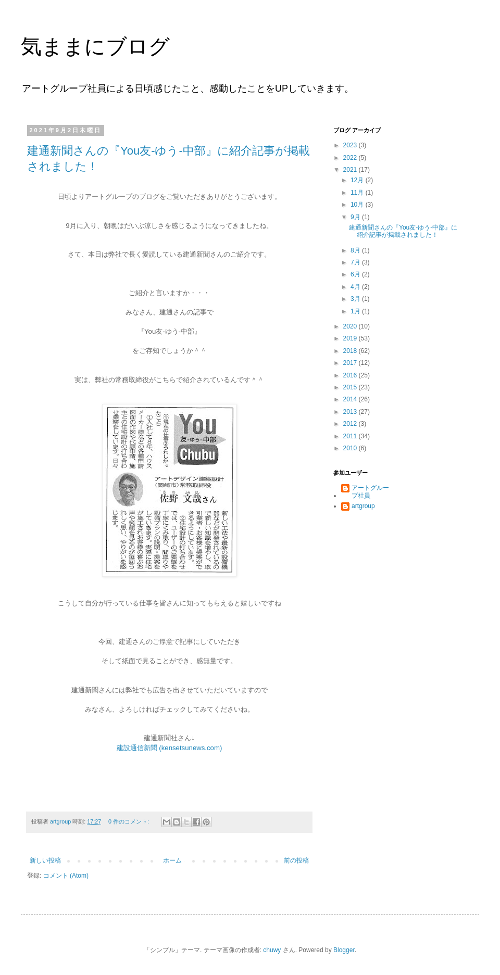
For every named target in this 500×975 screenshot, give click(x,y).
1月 (356, 311)
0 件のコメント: (129, 821)
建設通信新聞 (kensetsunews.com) (169, 748)
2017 (351, 362)
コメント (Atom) (66, 875)
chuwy (272, 950)
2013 (351, 411)
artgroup (363, 506)
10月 (358, 204)
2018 (351, 350)
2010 (351, 448)
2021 (351, 169)
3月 (356, 298)
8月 (356, 250)
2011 (351, 436)
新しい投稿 (45, 860)
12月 (358, 180)
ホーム (172, 860)
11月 (358, 192)
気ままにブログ (95, 46)
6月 (356, 274)
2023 (351, 145)
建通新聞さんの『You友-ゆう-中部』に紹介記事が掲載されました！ (403, 231)
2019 (351, 338)
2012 (351, 423)
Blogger (344, 950)
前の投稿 (296, 860)
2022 (351, 157)
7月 (356, 262)
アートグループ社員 (370, 491)
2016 (351, 375)
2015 (351, 387)
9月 (356, 217)
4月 (356, 286)
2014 (351, 399)
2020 (351, 326)
